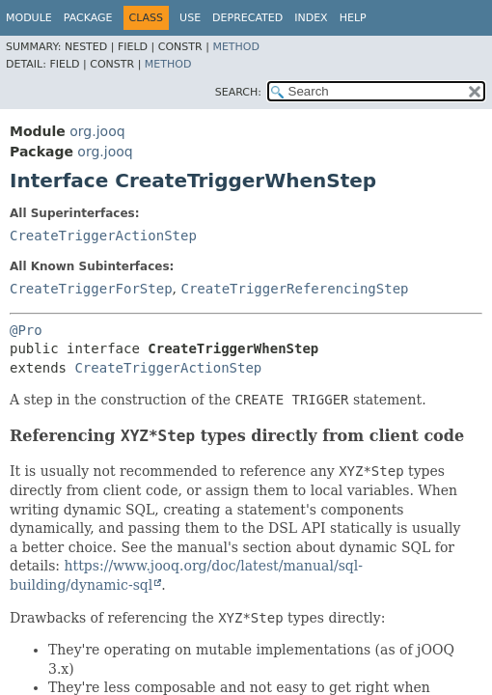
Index (310, 18)
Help (353, 18)
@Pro (26, 330)
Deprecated (247, 18)
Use (190, 18)
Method (236, 47)
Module (29, 18)
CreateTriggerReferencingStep (294, 288)
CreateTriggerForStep (91, 288)
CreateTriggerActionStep (103, 235)
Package (88, 18)
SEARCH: (238, 92)
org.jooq (96, 131)
